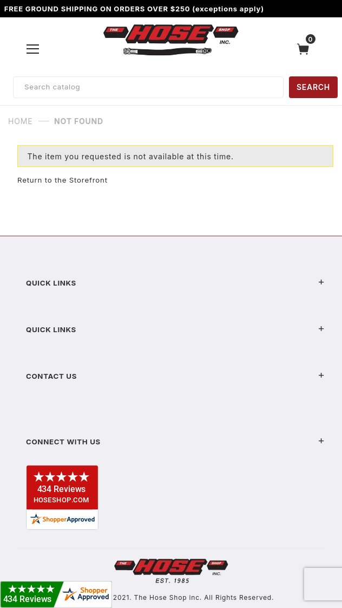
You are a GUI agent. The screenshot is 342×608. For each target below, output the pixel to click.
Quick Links (175, 283)
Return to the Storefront (62, 180)
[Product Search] (148, 87)
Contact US (175, 376)
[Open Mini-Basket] (306, 49)
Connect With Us (175, 441)
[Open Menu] (33, 49)
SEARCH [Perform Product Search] (313, 87)
